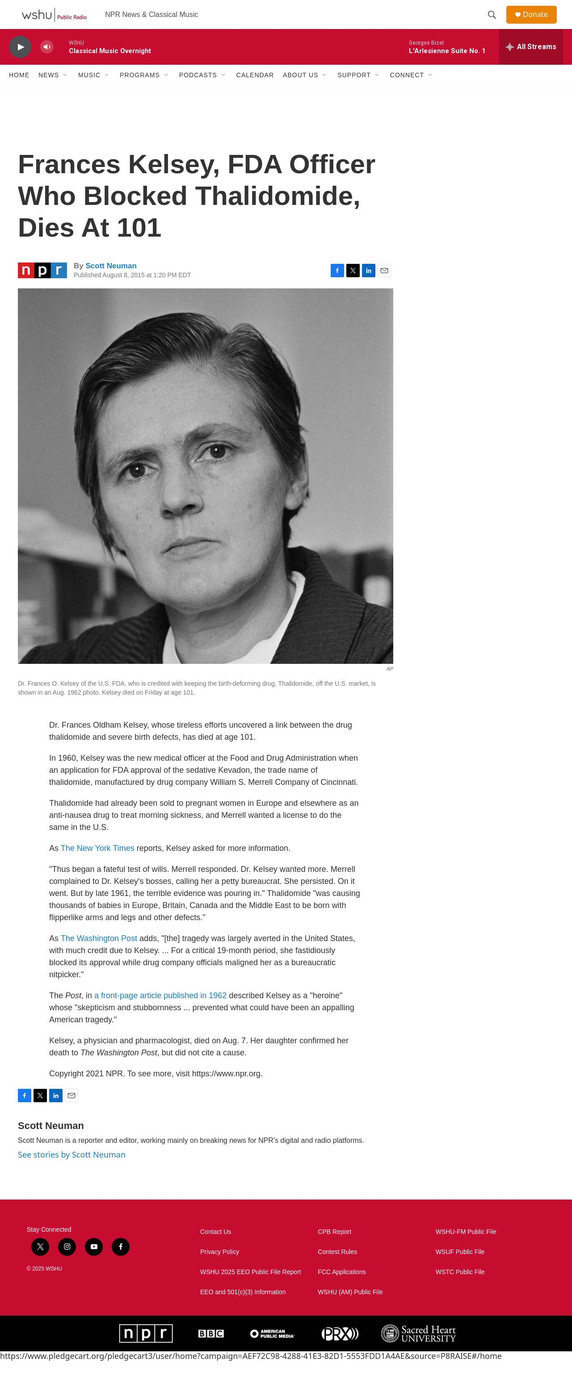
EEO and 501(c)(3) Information (243, 1310)
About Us (300, 92)
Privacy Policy (219, 1270)
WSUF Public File (460, 1270)
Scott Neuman (110, 283)
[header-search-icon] (495, 24)
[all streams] (531, 65)
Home (19, 92)
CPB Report (334, 1249)
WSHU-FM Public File (466, 1249)
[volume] (47, 65)
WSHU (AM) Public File (350, 1310)
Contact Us (215, 1249)
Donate (540, 23)
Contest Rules (337, 1270)
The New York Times (98, 866)
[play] (20, 65)
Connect (407, 92)
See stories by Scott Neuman (72, 1172)
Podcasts (198, 92)
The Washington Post (99, 956)
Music (89, 92)
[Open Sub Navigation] (65, 92)
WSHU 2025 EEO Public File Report (250, 1290)
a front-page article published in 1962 (160, 1013)
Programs (140, 92)
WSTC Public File (460, 1290)
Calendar (255, 92)
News (48, 92)
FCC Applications (342, 1290)
